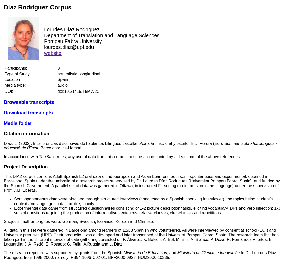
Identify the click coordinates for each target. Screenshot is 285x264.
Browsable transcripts (29, 102)
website (53, 53)
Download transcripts (28, 112)
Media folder (18, 123)
